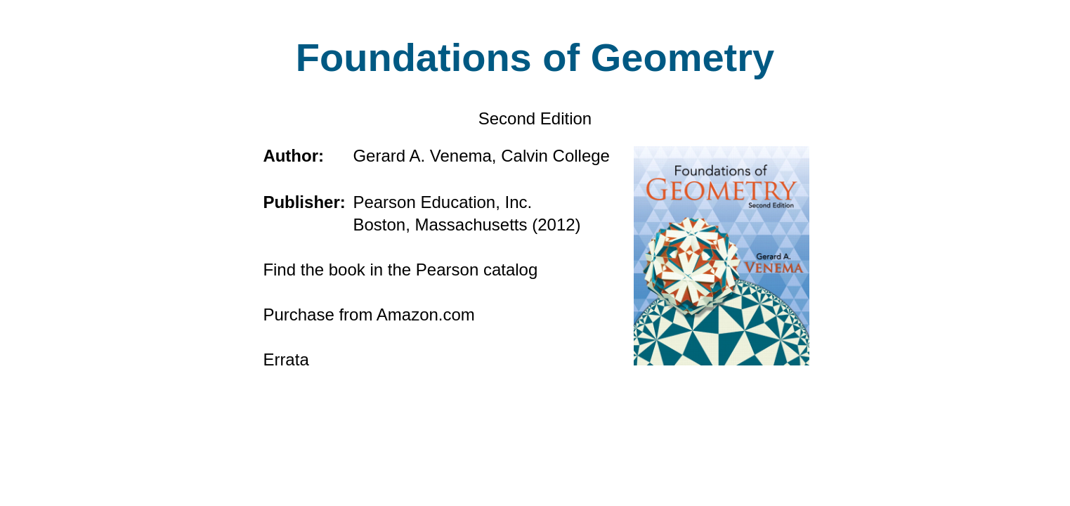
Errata (285, 359)
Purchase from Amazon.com (368, 314)
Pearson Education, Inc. (442, 202)
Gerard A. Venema (422, 155)
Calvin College (555, 155)
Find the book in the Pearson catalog (400, 269)
